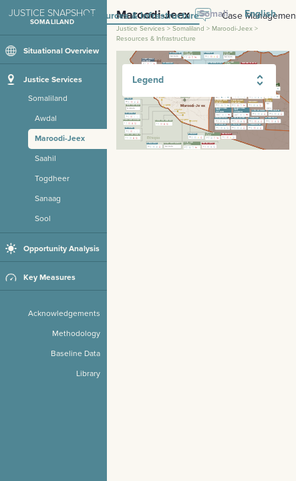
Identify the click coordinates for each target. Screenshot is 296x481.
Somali (214, 13)
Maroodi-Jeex (232, 29)
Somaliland (188, 29)
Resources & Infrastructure (141, 16)
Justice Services (140, 29)
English (260, 13)
